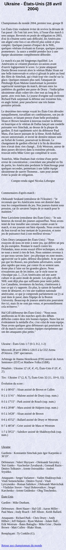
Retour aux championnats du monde (21, 545)
